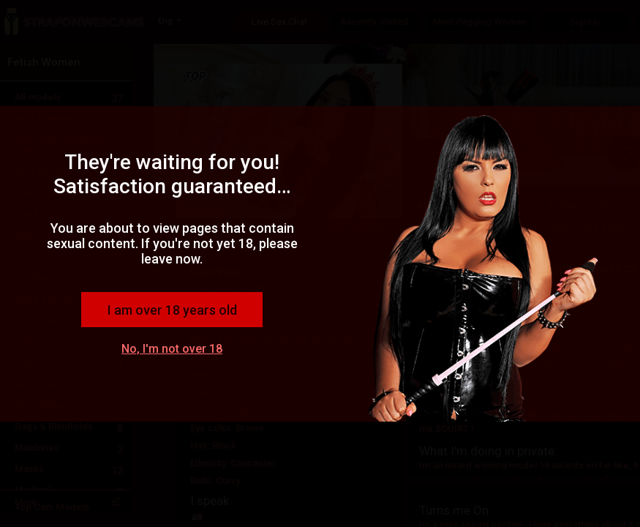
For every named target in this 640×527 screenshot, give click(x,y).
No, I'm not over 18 (171, 349)
